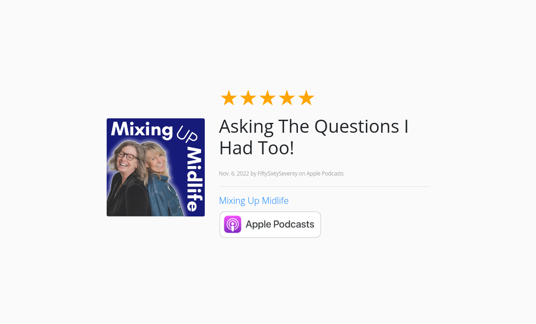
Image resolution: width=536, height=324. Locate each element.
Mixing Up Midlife (254, 200)
